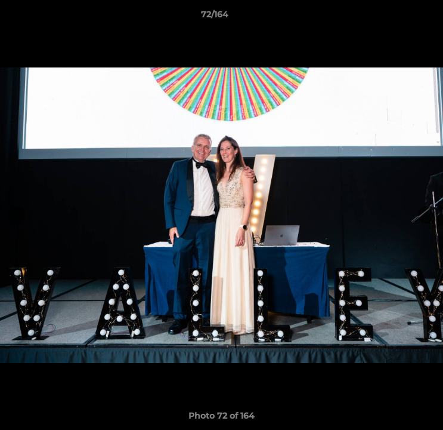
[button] (400, 17)
